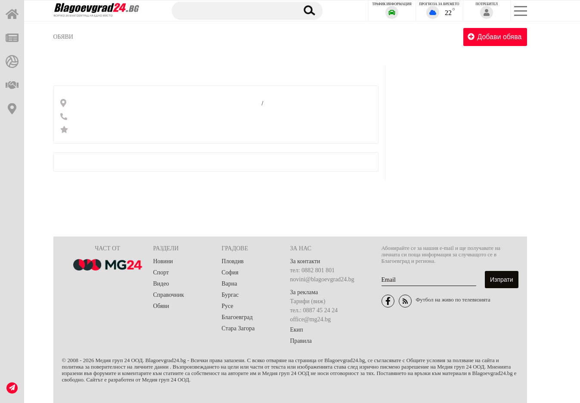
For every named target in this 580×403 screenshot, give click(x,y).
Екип (296, 329)
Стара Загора (238, 328)
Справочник (168, 295)
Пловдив (233, 261)
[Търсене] (231, 10)
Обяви (63, 37)
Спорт (161, 272)
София (230, 272)
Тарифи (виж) (308, 301)
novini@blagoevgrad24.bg (322, 279)
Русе (227, 306)
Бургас (230, 295)
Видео (161, 283)
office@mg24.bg (310, 319)
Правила (301, 341)
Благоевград (237, 317)
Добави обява (494, 36)
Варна (229, 283)
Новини (163, 261)
